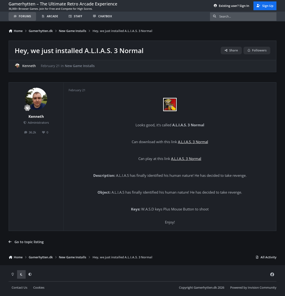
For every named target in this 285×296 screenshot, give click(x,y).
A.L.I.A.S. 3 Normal (193, 141)
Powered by (253, 288)
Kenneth (29, 66)
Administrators (38, 123)
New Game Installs (80, 66)
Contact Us (19, 288)
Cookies (38, 288)
